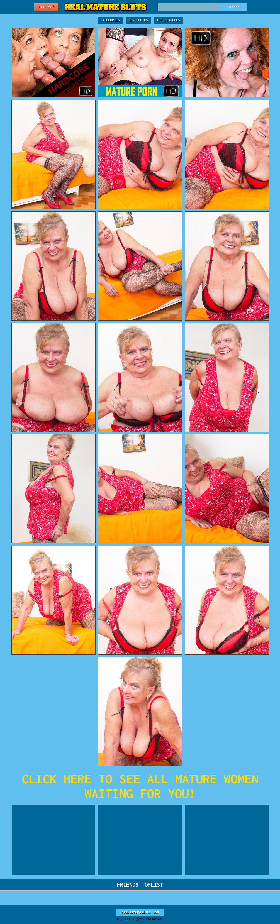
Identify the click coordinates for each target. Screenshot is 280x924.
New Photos (138, 20)
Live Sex (46, 7)
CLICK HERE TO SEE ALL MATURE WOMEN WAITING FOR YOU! (140, 786)
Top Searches (168, 20)
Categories (110, 20)
